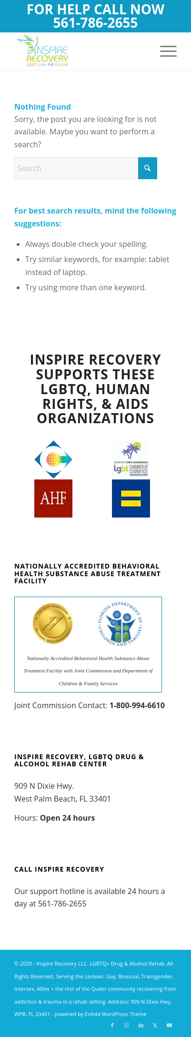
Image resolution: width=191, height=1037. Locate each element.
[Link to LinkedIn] (141, 1025)
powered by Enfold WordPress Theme (101, 1013)
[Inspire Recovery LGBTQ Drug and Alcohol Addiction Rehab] (79, 51)
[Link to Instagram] (127, 1025)
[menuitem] (164, 51)
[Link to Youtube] (169, 1025)
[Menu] (164, 51)
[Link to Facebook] (112, 1025)
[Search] (85, 168)
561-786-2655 (95, 22)
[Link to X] (155, 1025)
